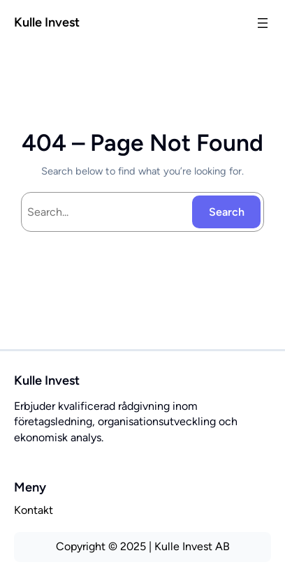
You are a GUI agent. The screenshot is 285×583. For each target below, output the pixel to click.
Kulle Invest (47, 22)
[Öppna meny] (262, 23)
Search (226, 212)
